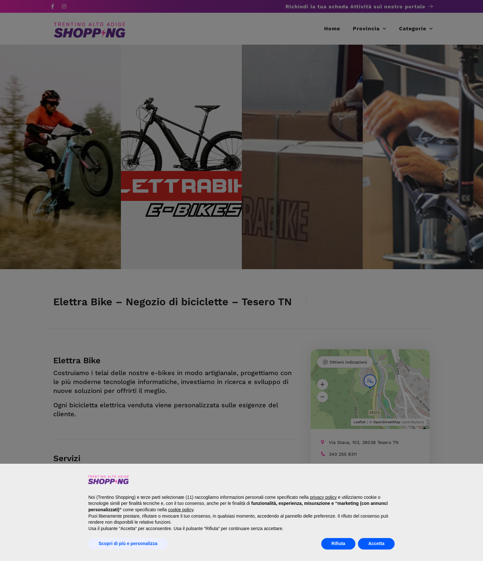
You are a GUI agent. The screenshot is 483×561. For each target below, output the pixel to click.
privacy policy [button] (323, 497)
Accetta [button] (376, 543)
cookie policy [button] (180, 509)
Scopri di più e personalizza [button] (128, 543)
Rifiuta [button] (338, 543)
